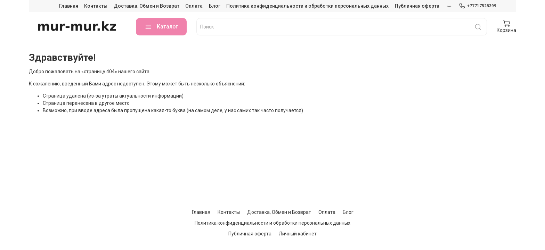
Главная (68, 6)
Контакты (95, 6)
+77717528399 (477, 6)
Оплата (194, 6)
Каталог (161, 27)
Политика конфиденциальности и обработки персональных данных (307, 6)
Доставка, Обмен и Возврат (146, 6)
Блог (214, 6)
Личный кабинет (298, 233)
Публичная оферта (417, 6)
